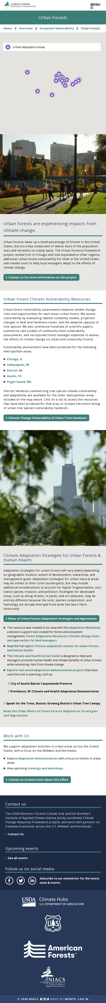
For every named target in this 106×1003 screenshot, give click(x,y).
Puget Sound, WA (19, 382)
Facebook (9, 884)
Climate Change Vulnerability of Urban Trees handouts (47, 418)
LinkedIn (32, 884)
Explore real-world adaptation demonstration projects (45, 670)
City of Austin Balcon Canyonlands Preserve (41, 683)
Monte (70, 999)
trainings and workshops (45, 768)
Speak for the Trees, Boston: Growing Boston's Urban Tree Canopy (53, 703)
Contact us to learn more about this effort (38, 780)
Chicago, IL (15, 359)
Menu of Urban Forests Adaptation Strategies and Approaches (52, 619)
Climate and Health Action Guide (36, 656)
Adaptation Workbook (84, 628)
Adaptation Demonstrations (38, 758)
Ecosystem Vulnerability (57, 28)
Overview (26, 28)
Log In (83, 999)
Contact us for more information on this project (42, 277)
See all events (18, 858)
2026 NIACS (29, 999)
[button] (38, 91)
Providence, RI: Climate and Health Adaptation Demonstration (54, 691)
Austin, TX (14, 376)
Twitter (20, 884)
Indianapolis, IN (18, 365)
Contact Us (16, 834)
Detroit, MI (15, 370)
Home (8, 28)
